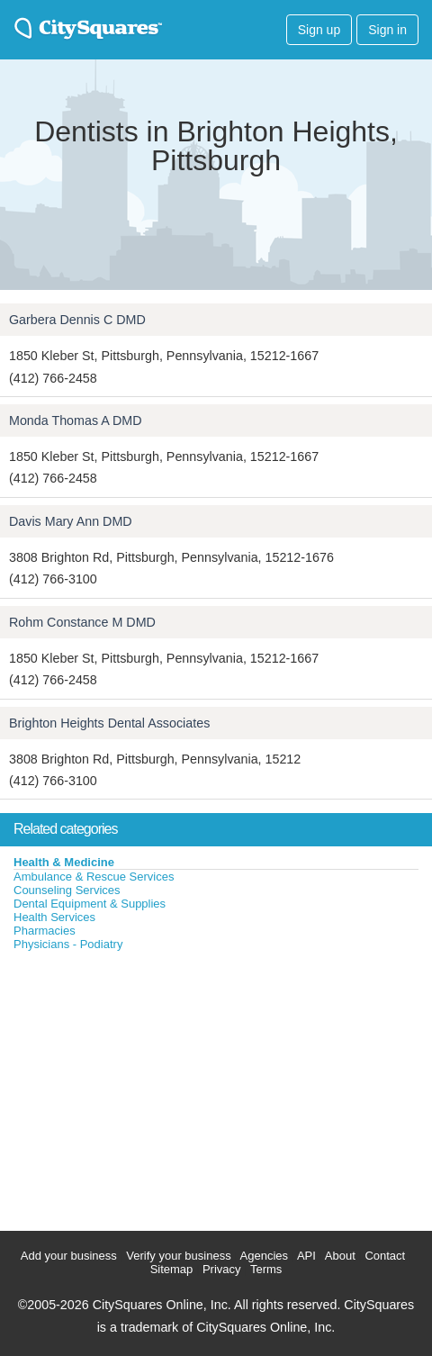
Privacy (221, 1269)
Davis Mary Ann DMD (70, 521)
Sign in (387, 30)
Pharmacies (45, 930)
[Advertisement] (135, 1086)
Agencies (264, 1255)
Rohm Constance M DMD (82, 622)
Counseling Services (67, 890)
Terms (266, 1269)
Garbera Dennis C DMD (77, 319)
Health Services (54, 917)
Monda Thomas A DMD (75, 420)
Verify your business (178, 1255)
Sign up (319, 30)
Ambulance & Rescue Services (94, 876)
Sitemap (172, 1269)
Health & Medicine (64, 862)
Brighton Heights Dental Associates (109, 723)
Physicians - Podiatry (68, 944)
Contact (384, 1255)
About (340, 1255)
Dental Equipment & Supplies (90, 903)
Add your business (69, 1255)
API (306, 1255)
